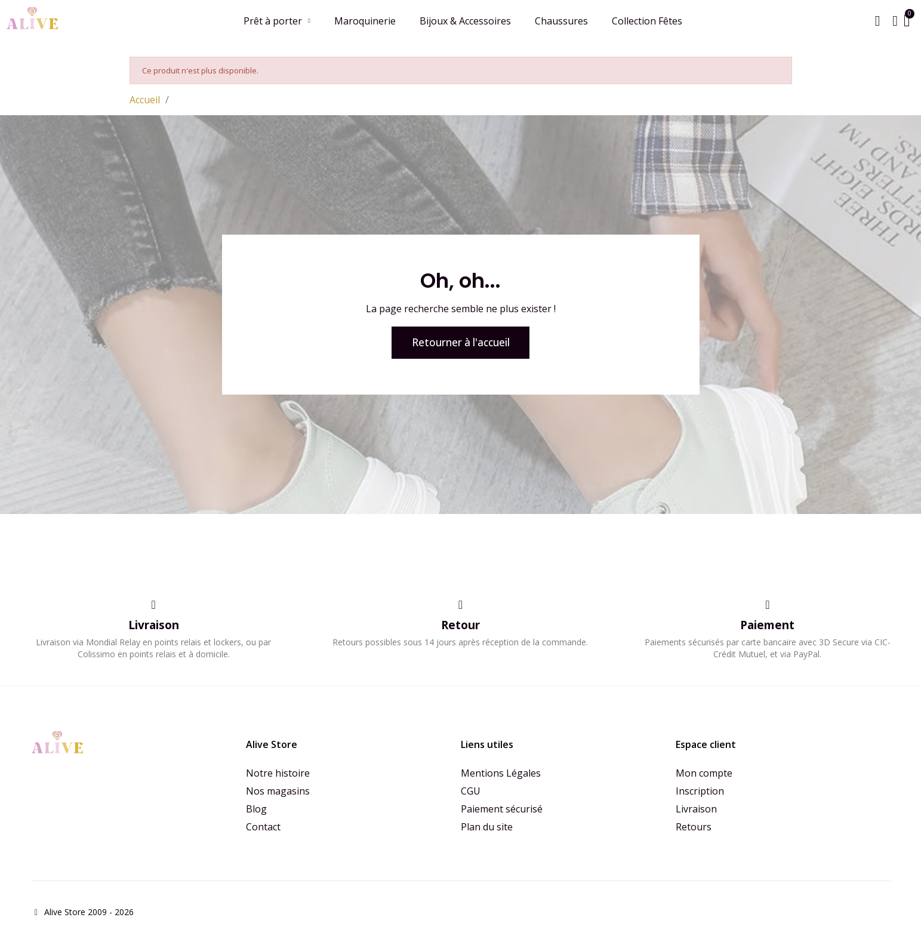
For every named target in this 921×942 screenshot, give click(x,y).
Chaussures (560, 20)
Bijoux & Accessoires (464, 20)
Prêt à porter (276, 21)
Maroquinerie (364, 20)
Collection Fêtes (646, 20)
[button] (877, 21)
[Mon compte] (894, 21)
